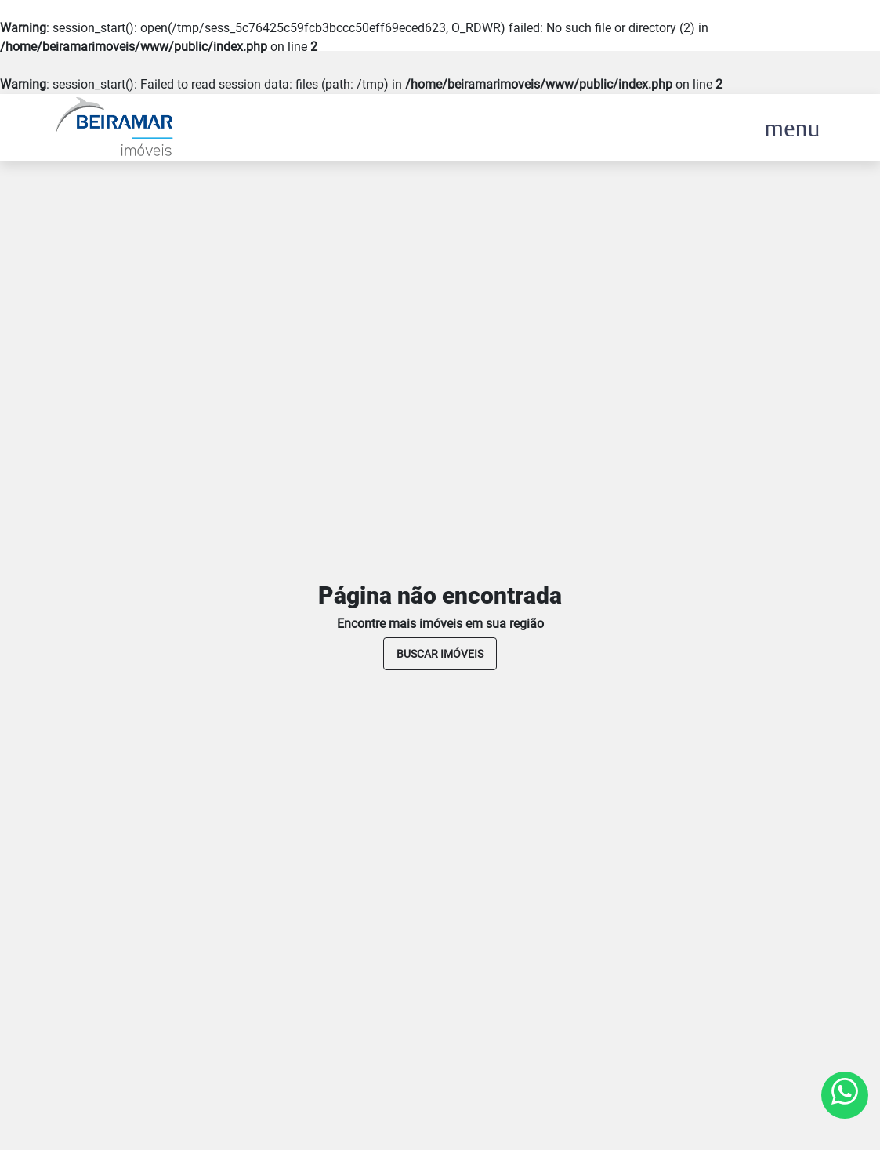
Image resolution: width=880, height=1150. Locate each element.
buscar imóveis (440, 654)
